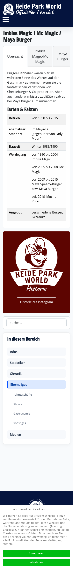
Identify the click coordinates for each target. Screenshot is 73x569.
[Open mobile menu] (6, 19)
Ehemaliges (18, 384)
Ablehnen (36, 562)
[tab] (15, 56)
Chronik (16, 373)
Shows (17, 404)
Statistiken (18, 363)
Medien (15, 434)
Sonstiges (19, 423)
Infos (14, 352)
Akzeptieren (36, 553)
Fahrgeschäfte (22, 394)
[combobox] (36, 322)
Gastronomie (21, 413)
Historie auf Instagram (36, 302)
